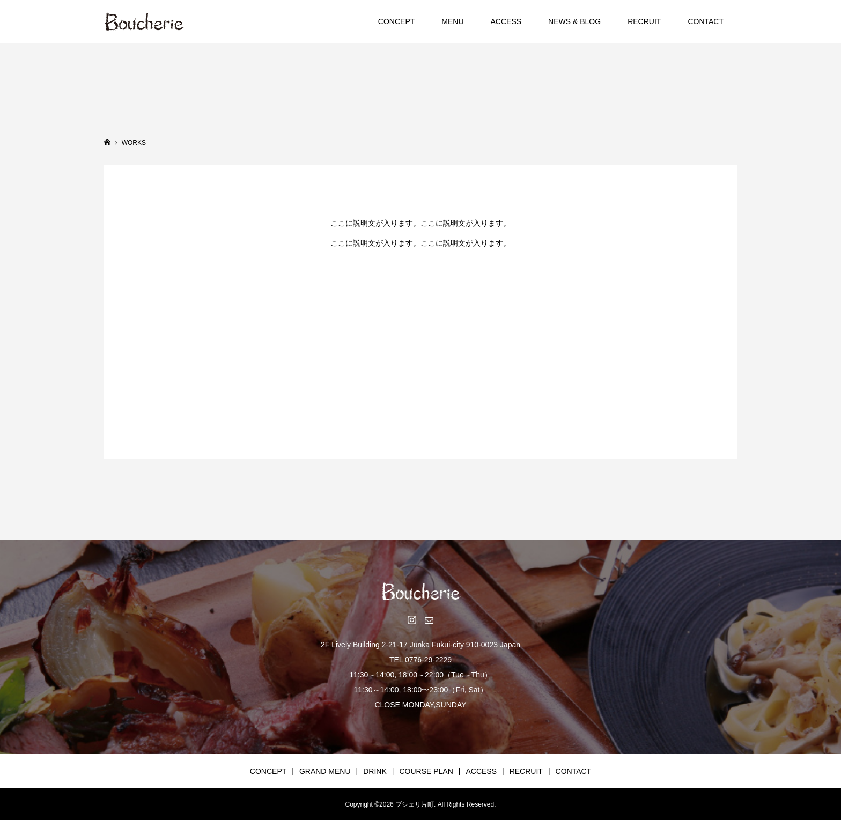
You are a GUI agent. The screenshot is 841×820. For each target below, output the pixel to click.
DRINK (375, 771)
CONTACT (706, 21)
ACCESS (506, 21)
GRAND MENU (325, 771)
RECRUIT (644, 21)
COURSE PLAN (426, 771)
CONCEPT (396, 21)
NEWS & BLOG (574, 21)
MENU (452, 21)
